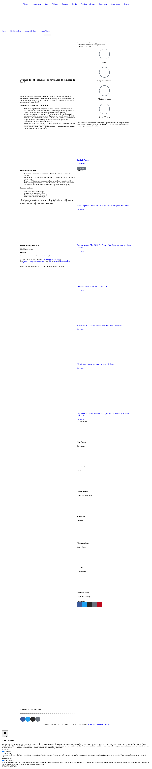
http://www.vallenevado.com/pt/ (34, 261)
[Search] (96, 43)
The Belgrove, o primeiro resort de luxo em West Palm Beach (100, 325)
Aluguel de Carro (30, 31)
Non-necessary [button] (6, 759)
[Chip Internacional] (104, 72)
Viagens (25, 4)
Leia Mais (81, 168)
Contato (126, 4)
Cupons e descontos (91, 44)
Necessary (7, 751)
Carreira (74, 4)
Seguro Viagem (45, 31)
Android (56, 261)
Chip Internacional (16, 31)
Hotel (4, 31)
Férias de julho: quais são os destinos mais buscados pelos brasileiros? (103, 206)
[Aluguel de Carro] (104, 90)
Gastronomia (36, 4)
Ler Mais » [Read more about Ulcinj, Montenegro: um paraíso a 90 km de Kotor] (80, 368)
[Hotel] (104, 54)
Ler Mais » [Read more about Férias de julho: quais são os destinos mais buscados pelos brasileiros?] (80, 209)
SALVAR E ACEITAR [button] (9, 766)
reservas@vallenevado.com (51, 259)
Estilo (46, 4)
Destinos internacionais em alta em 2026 (92, 286)
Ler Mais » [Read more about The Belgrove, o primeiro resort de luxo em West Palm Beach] (80, 329)
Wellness (55, 4)
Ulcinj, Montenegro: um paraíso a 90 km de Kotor (96, 364)
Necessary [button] (5, 749)
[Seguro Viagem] (104, 109)
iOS (50, 261)
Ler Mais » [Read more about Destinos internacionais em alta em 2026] (80, 290)
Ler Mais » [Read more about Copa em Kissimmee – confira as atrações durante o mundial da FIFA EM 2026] (80, 419)
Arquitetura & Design (88, 4)
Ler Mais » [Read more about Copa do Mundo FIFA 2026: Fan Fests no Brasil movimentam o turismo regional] (80, 251)
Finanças (65, 4)
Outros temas (103, 4)
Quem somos (115, 4)
